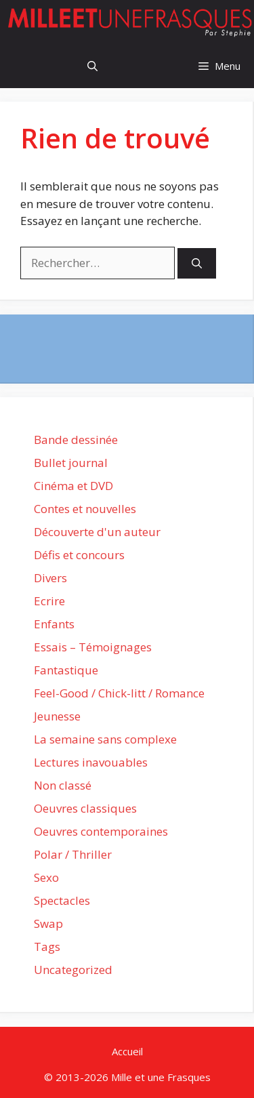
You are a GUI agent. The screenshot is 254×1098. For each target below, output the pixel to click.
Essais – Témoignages (93, 647)
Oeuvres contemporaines (101, 831)
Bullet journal (71, 462)
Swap (48, 923)
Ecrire (49, 601)
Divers (50, 578)
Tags (47, 946)
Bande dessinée (76, 439)
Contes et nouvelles (85, 508)
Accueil (127, 1051)
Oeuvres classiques (85, 808)
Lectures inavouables (91, 762)
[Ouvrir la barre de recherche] (92, 66)
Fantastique (66, 670)
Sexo (46, 877)
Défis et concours (79, 555)
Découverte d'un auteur (97, 532)
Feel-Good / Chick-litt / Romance (119, 693)
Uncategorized (73, 969)
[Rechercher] (196, 263)
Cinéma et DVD (73, 485)
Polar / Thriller (73, 854)
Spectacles (62, 900)
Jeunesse (57, 716)
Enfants (54, 624)
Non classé (62, 785)
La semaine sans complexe (105, 739)
